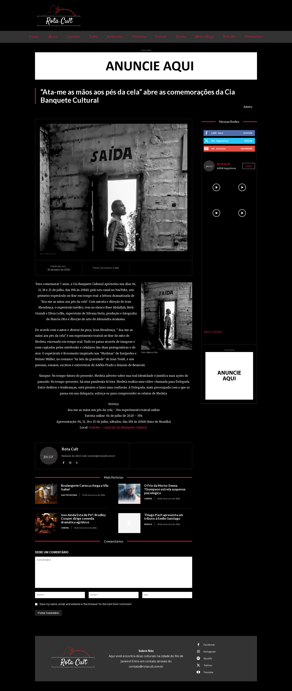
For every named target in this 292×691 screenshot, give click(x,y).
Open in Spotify (213, 331)
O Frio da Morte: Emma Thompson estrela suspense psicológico (164, 489)
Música (148, 524)
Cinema (148, 498)
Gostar (247, 133)
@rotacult (223, 164)
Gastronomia (69, 495)
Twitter (208, 665)
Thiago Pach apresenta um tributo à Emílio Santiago (163, 517)
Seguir (248, 140)
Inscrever (246, 148)
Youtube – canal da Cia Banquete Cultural (117, 427)
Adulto (248, 107)
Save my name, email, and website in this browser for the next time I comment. (85, 604)
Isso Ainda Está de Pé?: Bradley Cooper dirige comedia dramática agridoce (83, 518)
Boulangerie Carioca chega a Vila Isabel (84, 487)
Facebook (209, 644)
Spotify (208, 658)
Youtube (208, 672)
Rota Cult (70, 449)
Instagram (209, 651)
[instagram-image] (216, 187)
